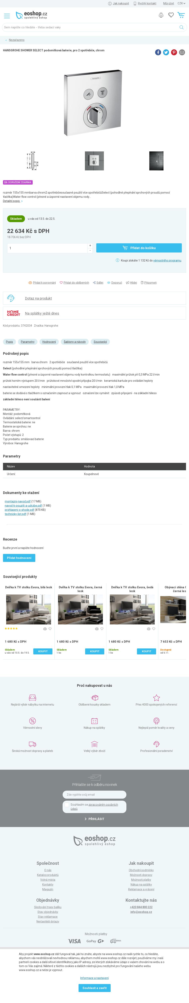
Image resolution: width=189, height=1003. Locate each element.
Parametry (27, 341)
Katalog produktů (48, 875)
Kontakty (47, 884)
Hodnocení (49, 341)
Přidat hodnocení (19, 558)
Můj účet (168, 3)
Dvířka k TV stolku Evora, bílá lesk (28, 587)
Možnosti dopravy (141, 875)
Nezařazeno (17, 40)
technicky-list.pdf (15, 514)
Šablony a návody (75, 341)
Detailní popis (13, 201)
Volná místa (47, 879)
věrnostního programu (167, 260)
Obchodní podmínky (141, 870)
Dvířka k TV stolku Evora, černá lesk (80, 589)
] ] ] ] (181, 3)
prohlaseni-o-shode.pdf (19, 509)
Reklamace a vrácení (141, 889)
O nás (47, 870)
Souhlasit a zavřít (95, 988)
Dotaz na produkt (38, 298)
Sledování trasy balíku (47, 907)
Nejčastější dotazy (47, 921)
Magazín (47, 889)
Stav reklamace (48, 916)
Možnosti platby (141, 879)
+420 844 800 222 (141, 907)
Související (100, 341)
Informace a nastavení (94, 978)
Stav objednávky (47, 912)
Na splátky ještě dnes (42, 313)
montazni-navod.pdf (18, 501)
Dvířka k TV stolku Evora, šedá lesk (132, 589)
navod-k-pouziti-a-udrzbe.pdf (23, 505)
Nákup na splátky (141, 884)
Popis (9, 341)
